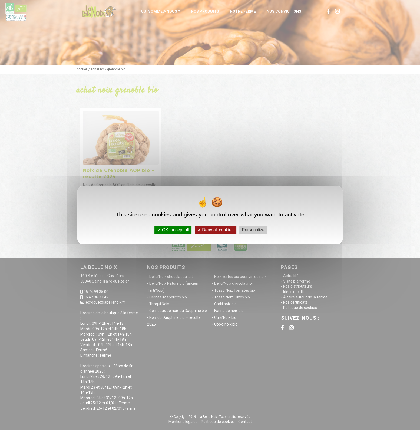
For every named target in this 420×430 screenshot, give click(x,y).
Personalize (253, 230)
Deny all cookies (215, 230)
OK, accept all (173, 230)
